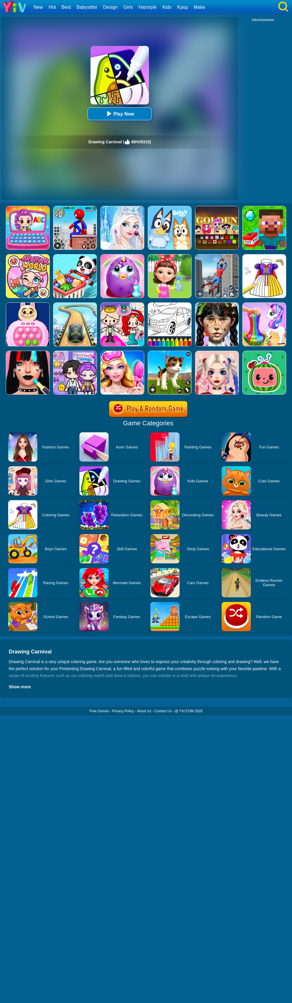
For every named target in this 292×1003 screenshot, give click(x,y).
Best (66, 7)
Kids (166, 7)
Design (110, 7)
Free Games (99, 711)
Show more (20, 686)
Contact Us (163, 711)
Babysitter (87, 7)
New (38, 7)
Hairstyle (148, 7)
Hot (52, 7)
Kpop (182, 7)
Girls (128, 7)
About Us (144, 711)
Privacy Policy (123, 711)
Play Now (119, 113)
